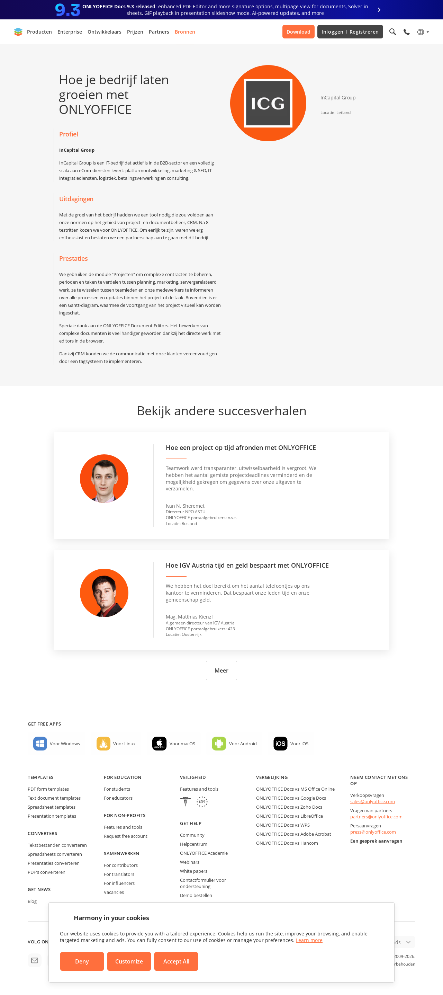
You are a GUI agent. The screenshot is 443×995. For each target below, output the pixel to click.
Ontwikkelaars (104, 31)
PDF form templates (48, 789)
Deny (82, 961)
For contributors (121, 865)
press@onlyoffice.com (373, 832)
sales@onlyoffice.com (372, 801)
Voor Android (243, 743)
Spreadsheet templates (51, 807)
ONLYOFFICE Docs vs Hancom (287, 843)
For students (117, 789)
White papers (193, 871)
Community (192, 835)
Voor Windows (65, 743)
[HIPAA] (185, 802)
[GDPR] (202, 802)
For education (123, 777)
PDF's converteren (46, 872)
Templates (41, 777)
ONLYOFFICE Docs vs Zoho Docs (289, 807)
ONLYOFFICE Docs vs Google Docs (291, 798)
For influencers (119, 883)
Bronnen (185, 31)
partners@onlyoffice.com (376, 817)
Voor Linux (124, 743)
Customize (129, 961)
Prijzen (135, 31)
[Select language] (422, 32)
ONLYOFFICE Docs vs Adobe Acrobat (293, 834)
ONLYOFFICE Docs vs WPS (283, 825)
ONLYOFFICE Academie (204, 853)
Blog (32, 901)
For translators (119, 874)
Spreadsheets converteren (55, 854)
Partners (159, 31)
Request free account (125, 836)
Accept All (176, 961)
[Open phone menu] (407, 32)
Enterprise (69, 31)
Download (298, 31)
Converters (42, 833)
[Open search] (393, 32)
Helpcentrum (193, 844)
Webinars (189, 862)
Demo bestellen (196, 895)
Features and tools (123, 827)
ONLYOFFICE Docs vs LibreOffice (289, 816)
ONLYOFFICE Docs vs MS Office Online (295, 789)
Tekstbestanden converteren (57, 845)
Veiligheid (193, 777)
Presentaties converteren (54, 863)
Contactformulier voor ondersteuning (203, 883)
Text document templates (54, 798)
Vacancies (114, 892)
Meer (221, 670)
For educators (118, 798)
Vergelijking (272, 777)
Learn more (309, 940)
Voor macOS (182, 743)
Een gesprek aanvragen (376, 841)
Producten (39, 31)
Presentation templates (52, 816)
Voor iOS (299, 743)
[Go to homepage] (18, 32)
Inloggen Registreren (350, 31)
